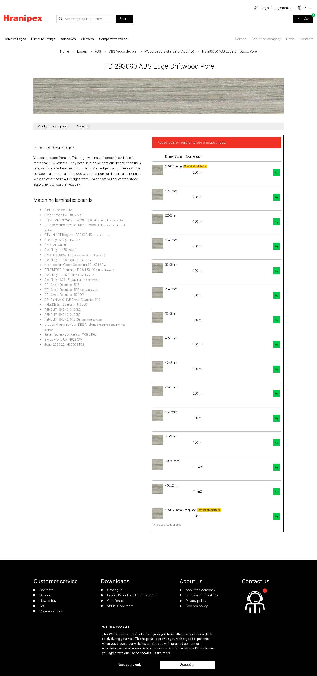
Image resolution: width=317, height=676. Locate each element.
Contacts (306, 39)
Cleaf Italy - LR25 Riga (59, 260)
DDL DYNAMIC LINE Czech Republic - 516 (72, 299)
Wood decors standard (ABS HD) (169, 51)
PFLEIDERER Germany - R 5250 (65, 304)
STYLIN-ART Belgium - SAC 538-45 (68, 235)
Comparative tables (113, 39)
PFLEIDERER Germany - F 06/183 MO (69, 270)
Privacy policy (193, 601)
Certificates (113, 601)
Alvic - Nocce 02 (55, 255)
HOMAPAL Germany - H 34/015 (65, 220)
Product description (53, 126)
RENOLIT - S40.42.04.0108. (62, 319)
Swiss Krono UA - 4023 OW (63, 339)
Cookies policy (194, 606)
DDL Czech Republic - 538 (61, 290)
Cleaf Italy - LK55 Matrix (60, 250)
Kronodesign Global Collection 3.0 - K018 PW (75, 264)
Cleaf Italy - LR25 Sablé (59, 275)
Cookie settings (48, 611)
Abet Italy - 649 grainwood (62, 240)
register (186, 143)
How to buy (44, 601)
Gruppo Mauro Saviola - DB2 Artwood (70, 225)
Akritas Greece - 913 (58, 210)
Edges (82, 51)
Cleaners (87, 39)
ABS (98, 51)
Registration (282, 8)
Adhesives (68, 39)
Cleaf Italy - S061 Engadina (62, 279)
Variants (83, 126)
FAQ (39, 606)
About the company (266, 39)
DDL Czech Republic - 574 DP (64, 294)
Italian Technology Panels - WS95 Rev (70, 334)
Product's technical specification (128, 595)
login (171, 143)
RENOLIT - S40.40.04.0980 (62, 309)
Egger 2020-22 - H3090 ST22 (64, 344)
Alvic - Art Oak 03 (56, 245)
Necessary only (130, 665)
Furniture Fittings (43, 39)
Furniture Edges (15, 39)
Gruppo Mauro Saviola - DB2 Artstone (70, 324)
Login (265, 8)
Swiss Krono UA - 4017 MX (63, 215)
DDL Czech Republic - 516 (61, 285)
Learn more (162, 653)
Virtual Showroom (117, 606)
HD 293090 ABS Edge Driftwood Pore (229, 51)
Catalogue (111, 590)
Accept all (187, 665)
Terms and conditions (199, 595)
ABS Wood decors (123, 51)
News (290, 39)
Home (64, 51)
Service (240, 39)
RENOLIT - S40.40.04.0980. (62, 314)
